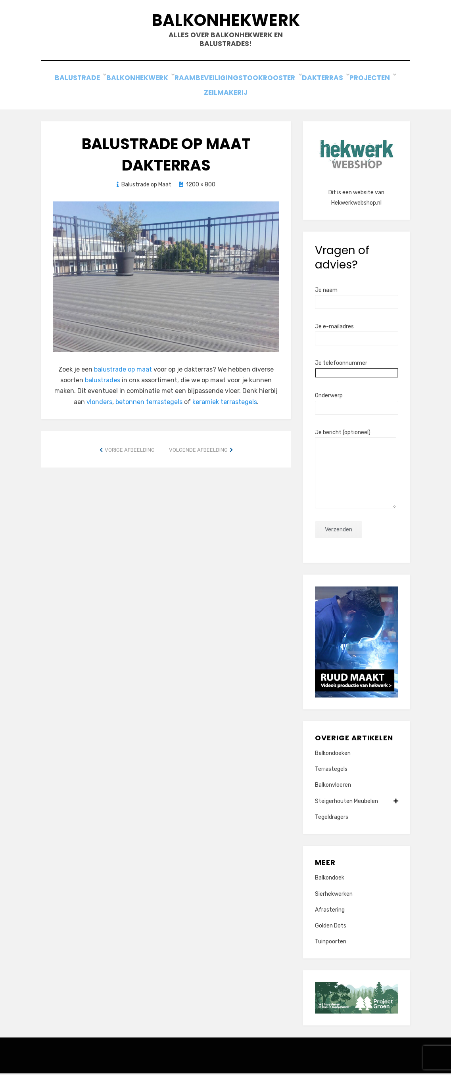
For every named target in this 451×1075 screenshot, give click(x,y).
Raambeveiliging (205, 83)
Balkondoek (329, 879)
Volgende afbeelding (198, 451)
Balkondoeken (333, 754)
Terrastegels (331, 770)
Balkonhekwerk (225, 23)
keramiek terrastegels (224, 403)
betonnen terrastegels (148, 403)
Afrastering (330, 911)
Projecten (375, 83)
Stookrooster (271, 83)
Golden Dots (330, 927)
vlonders (99, 403)
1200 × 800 (200, 185)
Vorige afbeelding (130, 451)
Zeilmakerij (225, 94)
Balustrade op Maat (146, 185)
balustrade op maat (123, 371)
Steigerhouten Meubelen (356, 802)
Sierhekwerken (334, 895)
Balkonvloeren (333, 786)
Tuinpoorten (330, 943)
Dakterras (326, 83)
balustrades (102, 381)
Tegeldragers (331, 818)
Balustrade (78, 83)
